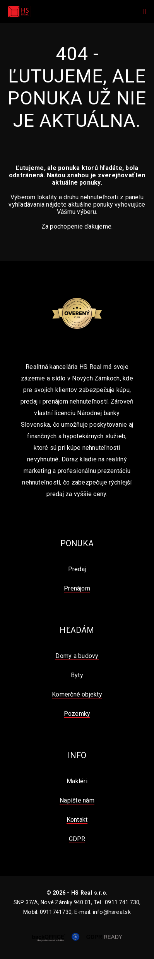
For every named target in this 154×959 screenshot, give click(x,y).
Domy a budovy (76, 656)
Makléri (77, 781)
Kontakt (77, 819)
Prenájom (77, 588)
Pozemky (77, 713)
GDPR (77, 839)
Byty (77, 675)
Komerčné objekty (77, 694)
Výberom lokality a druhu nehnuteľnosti (64, 197)
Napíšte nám (77, 800)
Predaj (77, 569)
